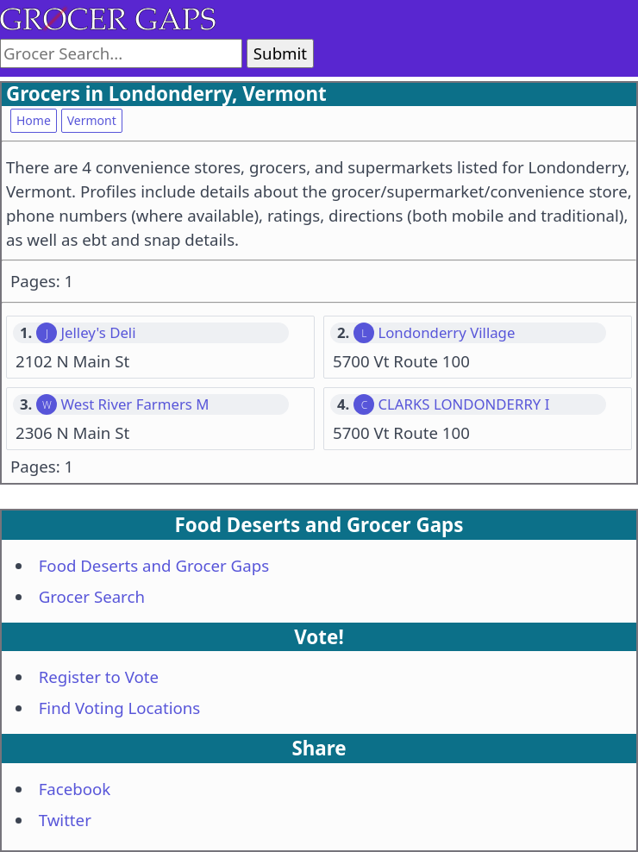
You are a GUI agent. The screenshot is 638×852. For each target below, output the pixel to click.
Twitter (65, 819)
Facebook (75, 788)
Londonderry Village (446, 333)
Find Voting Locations (120, 707)
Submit (280, 53)
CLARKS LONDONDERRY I (463, 404)
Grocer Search (92, 596)
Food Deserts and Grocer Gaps (154, 565)
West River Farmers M (134, 404)
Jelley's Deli (97, 333)
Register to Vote (99, 676)
